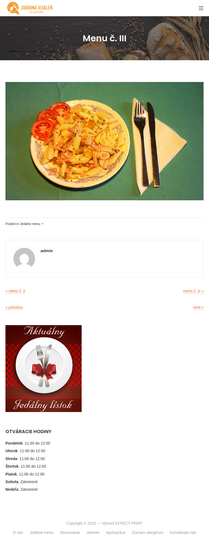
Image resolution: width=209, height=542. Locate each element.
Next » (198, 307)
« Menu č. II (15, 291)
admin (47, 250)
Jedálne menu (30, 224)
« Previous (14, 307)
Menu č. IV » (193, 291)
